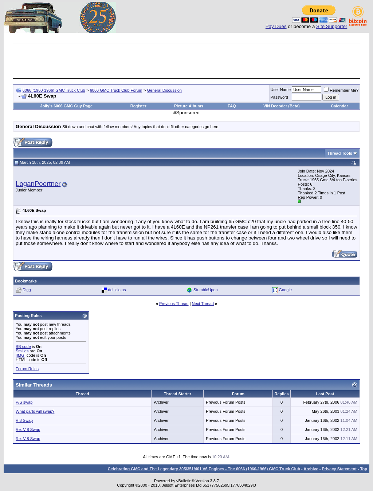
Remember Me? (341, 90)
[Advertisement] (186, 61)
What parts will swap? (35, 411)
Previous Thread (174, 303)
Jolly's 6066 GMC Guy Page (66, 106)
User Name (281, 89)
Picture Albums (188, 106)
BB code (23, 346)
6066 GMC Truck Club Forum (116, 90)
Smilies (22, 351)
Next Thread (203, 303)
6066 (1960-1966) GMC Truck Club (54, 90)
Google (285, 290)
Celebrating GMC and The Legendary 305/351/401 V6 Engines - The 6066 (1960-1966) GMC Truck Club (204, 469)
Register (138, 106)
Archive (310, 469)
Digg (27, 290)
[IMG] (20, 355)
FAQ (232, 106)
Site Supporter (331, 26)
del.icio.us (117, 290)
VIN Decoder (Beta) (281, 106)
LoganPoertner (38, 183)
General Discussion (164, 90)
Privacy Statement (339, 469)
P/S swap (24, 402)
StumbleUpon (205, 290)
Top (363, 469)
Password (279, 97)
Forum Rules (27, 369)
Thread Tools (339, 153)
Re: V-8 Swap (28, 429)
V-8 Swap (24, 420)
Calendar (339, 106)
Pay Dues (276, 26)
